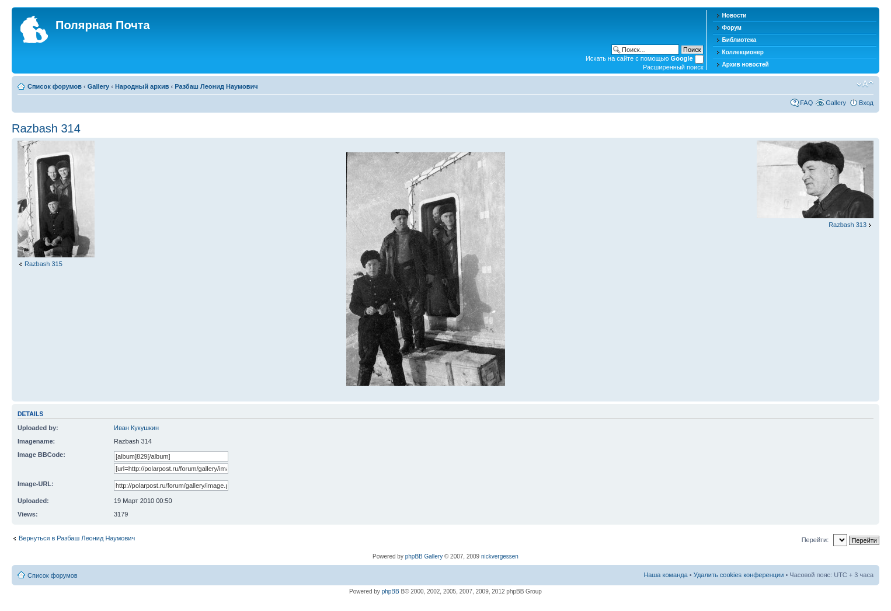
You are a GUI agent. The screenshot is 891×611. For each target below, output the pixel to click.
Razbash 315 (43, 263)
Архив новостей (745, 64)
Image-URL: (36, 483)
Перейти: (815, 539)
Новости (734, 15)
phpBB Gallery (424, 556)
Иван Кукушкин (136, 427)
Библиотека (739, 40)
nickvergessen (499, 556)
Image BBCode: (41, 454)
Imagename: (36, 441)
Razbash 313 (847, 224)
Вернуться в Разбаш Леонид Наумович (77, 538)
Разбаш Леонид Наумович (216, 86)
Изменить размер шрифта (865, 84)
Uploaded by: (38, 427)
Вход (866, 102)
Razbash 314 (46, 128)
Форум (732, 28)
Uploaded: (33, 500)
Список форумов (54, 86)
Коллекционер (743, 52)
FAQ (806, 102)
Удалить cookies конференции (739, 574)
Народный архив (142, 86)
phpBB (390, 591)
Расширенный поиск (673, 67)
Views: (28, 514)
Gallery (98, 86)
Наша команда (665, 574)
